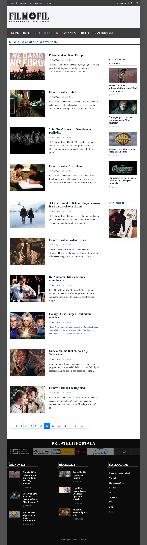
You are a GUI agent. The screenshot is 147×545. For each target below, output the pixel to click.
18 (82, 426)
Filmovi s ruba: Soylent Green (67, 240)
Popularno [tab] (115, 63)
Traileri (36, 32)
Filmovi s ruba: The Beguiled (67, 387)
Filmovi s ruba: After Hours (66, 166)
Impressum (22, 3)
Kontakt (49, 3)
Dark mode (121, 3)
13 (59, 426)
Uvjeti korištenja (36, 3)
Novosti (26, 32)
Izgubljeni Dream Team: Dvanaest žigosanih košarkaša (79, 494)
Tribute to (84, 32)
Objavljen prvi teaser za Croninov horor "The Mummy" (120, 120)
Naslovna (15, 32)
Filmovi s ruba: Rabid (62, 92)
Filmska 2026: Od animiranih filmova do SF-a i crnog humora (123, 88)
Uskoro (115, 202)
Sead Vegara (56, 60)
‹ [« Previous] (11, 426)
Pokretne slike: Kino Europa (66, 55)
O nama (11, 3)
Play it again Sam (69, 32)
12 (53, 426)
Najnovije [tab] (118, 59)
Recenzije (48, 32)
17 (76, 426)
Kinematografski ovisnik (103, 32)
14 (65, 426)
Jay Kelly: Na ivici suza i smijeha (79, 475)
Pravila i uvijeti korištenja (22, 42)
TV (57, 32)
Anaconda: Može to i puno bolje (80, 512)
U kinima (113, 507)
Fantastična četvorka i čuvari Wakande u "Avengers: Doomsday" (123, 181)
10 (41, 426)
